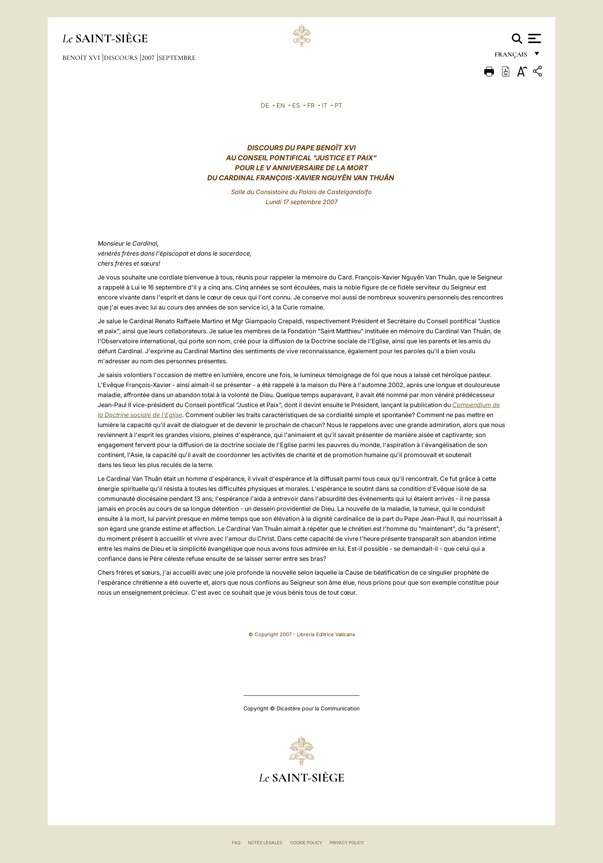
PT (338, 105)
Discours (121, 57)
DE (265, 105)
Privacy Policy (347, 842)
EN (281, 105)
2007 (149, 57)
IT (324, 105)
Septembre (177, 57)
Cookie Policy (306, 842)
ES (296, 105)
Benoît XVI (82, 57)
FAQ (236, 842)
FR (311, 105)
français (512, 57)
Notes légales (265, 842)
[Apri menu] (533, 38)
